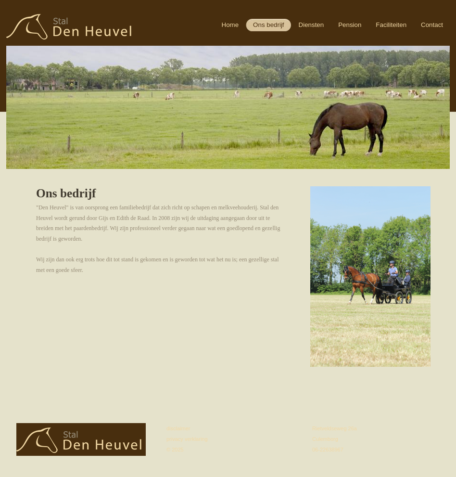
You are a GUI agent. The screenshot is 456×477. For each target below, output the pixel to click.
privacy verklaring (187, 439)
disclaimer (178, 428)
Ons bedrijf (268, 24)
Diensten (311, 24)
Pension (349, 24)
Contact (432, 24)
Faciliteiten (391, 24)
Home (230, 24)
